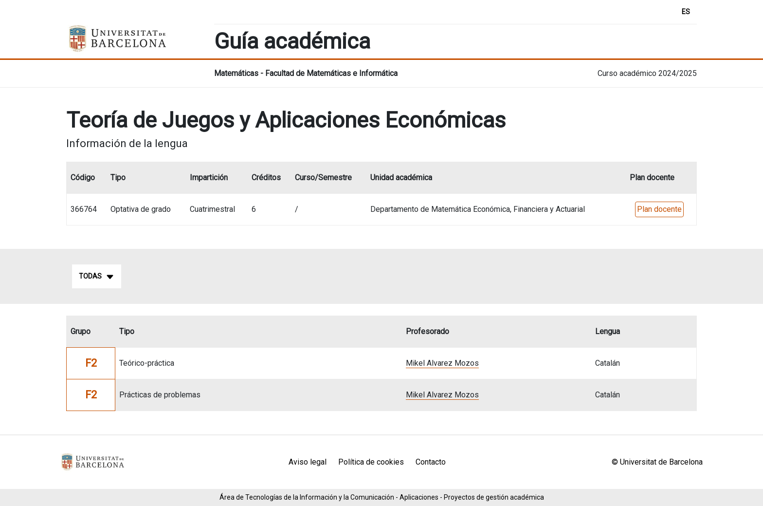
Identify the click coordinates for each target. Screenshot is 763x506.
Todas (96, 276)
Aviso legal (308, 462)
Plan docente (659, 209)
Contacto (431, 462)
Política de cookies (371, 462)
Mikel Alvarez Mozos (442, 363)
